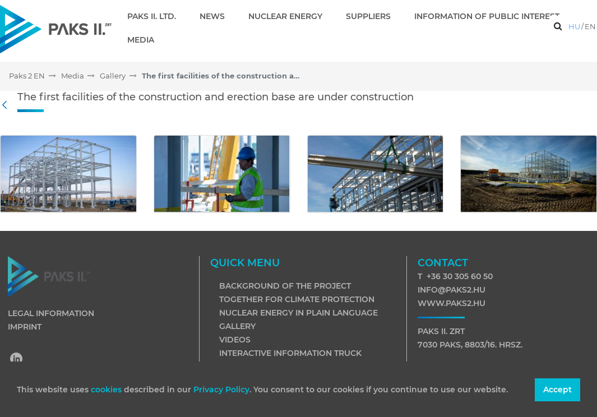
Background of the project (285, 286)
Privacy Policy (221, 389)
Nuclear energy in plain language (298, 313)
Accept (557, 389)
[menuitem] (156, 16)
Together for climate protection (296, 299)
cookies (107, 389)
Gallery (237, 326)
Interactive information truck (290, 353)
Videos (235, 340)
